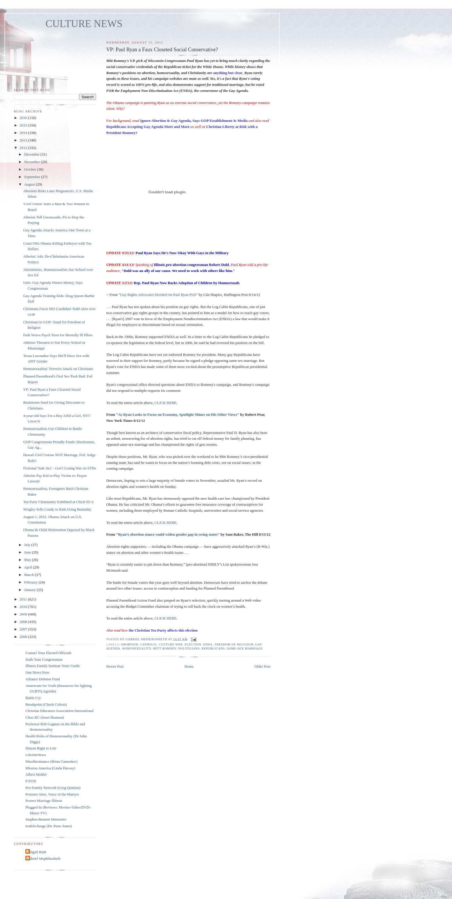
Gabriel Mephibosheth (44, 858)
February (31, 582)
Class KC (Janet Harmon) (44, 717)
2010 (24, 607)
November (32, 162)
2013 (24, 140)
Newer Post (114, 666)
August (30, 184)
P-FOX (30, 781)
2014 (24, 133)
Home (189, 666)
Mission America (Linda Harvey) (50, 768)
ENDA (207, 644)
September (32, 177)
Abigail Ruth (36, 852)
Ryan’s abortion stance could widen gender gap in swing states (168, 534)
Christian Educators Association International (59, 711)
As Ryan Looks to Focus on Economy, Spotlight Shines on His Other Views (177, 414)
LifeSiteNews (35, 755)
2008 (24, 622)
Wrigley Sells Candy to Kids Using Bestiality (57, 509)
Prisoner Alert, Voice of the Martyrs (52, 794)
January (30, 590)
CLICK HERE (165, 403)
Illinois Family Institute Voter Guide (52, 666)
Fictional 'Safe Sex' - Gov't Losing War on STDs (59, 468)
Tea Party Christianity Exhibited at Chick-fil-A (58, 502)
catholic (148, 644)
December (32, 154)
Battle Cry (33, 698)
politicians (189, 648)
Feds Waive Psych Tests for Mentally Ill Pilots (58, 335)
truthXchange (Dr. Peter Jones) (48, 826)
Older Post (262, 666)
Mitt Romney (164, 648)
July (27, 545)
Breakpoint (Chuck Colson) (46, 704)
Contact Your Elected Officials (48, 653)
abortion (129, 644)
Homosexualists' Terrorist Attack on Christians (58, 369)
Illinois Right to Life (40, 748)
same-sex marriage (245, 648)
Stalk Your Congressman (44, 659)
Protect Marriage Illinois (43, 800)
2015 (24, 125)
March (29, 575)
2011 (24, 599)
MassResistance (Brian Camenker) (51, 761)
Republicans (213, 648)
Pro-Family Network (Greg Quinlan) (52, 787)
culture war (171, 644)
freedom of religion (234, 644)
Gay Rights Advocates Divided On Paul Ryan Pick (158, 294)
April (28, 567)
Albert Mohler (36, 774)
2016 (24, 118)
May (28, 560)
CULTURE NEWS (84, 23)
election (193, 644)
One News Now (37, 672)
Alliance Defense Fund (42, 679)
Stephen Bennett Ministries (45, 819)
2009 (24, 614)
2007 (24, 629)
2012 (24, 148)
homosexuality (136, 648)
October (30, 169)
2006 (24, 636)
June (28, 552)
